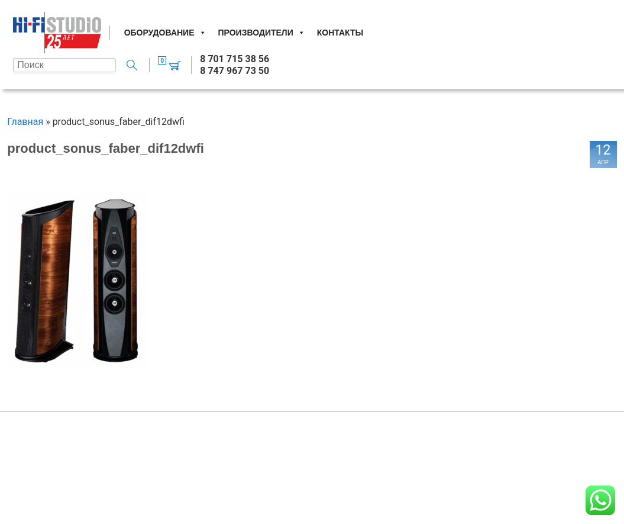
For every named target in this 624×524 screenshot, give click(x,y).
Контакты (340, 32)
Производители (261, 32)
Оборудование (165, 32)
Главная (25, 121)
